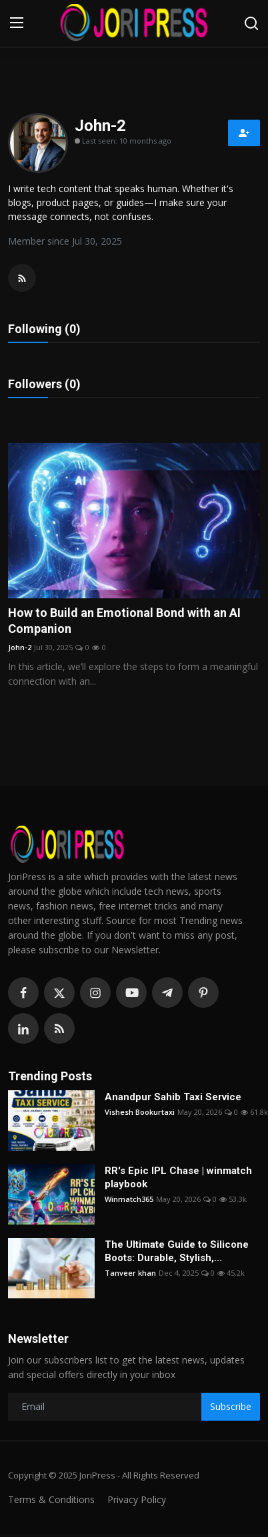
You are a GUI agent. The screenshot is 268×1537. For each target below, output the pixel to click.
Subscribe (230, 1406)
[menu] (16, 23)
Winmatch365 (129, 1199)
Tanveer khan (130, 1273)
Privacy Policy (136, 1499)
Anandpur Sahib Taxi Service (173, 1097)
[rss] (59, 1028)
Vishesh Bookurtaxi (140, 1112)
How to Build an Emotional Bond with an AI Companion (124, 621)
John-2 (19, 647)
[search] (251, 23)
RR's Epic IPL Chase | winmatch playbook (178, 1177)
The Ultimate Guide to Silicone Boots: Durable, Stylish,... (177, 1251)
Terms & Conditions (51, 1499)
